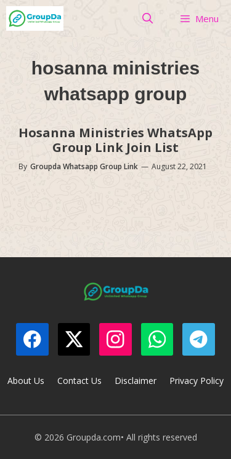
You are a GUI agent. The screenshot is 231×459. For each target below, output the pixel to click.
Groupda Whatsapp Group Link (84, 166)
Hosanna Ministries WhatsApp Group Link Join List (115, 140)
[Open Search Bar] (148, 18)
